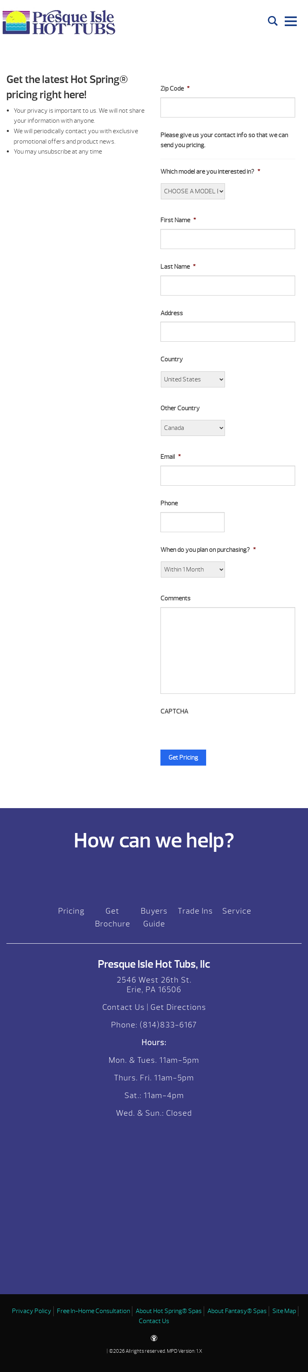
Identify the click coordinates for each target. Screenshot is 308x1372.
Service (236, 911)
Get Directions (178, 1007)
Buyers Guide (154, 917)
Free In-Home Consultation (93, 1311)
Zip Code (175, 89)
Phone (169, 503)
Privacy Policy (31, 1311)
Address (171, 313)
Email (170, 457)
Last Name (178, 267)
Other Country (180, 408)
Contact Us (123, 1007)
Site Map (284, 1311)
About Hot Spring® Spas (169, 1311)
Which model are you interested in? (210, 172)
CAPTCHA (174, 711)
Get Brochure (112, 917)
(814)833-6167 (167, 1025)
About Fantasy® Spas (237, 1311)
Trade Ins (195, 911)
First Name (178, 220)
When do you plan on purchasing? (208, 550)
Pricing (71, 911)
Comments (175, 598)
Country (171, 359)
